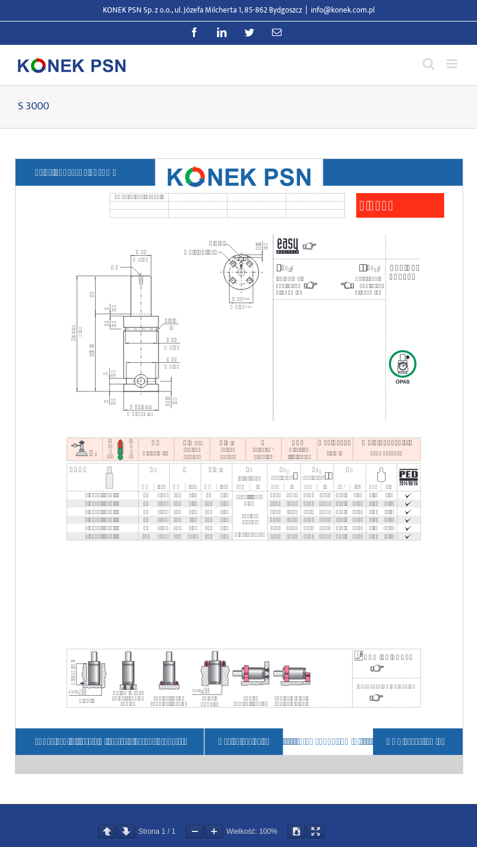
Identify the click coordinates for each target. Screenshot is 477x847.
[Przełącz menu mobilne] (453, 63)
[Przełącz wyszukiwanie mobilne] (429, 63)
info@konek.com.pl (343, 10)
